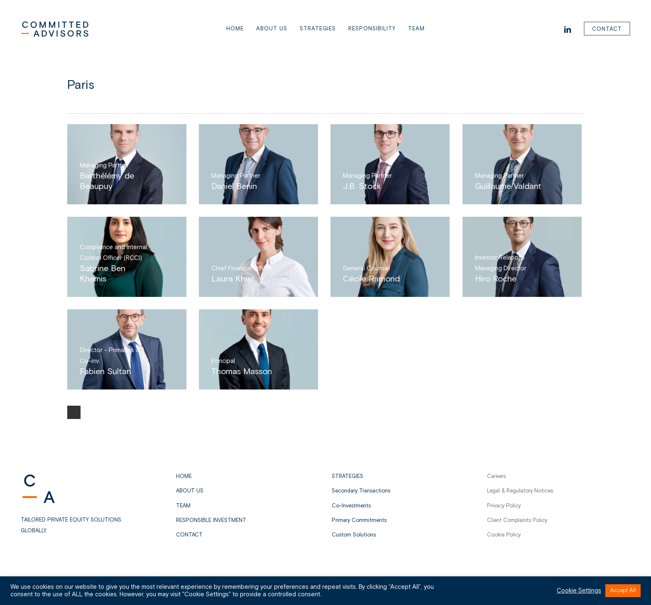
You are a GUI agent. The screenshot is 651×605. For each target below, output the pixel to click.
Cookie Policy (504, 535)
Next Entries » (74, 412)
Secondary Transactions (361, 491)
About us (189, 491)
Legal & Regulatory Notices (520, 491)
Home (184, 476)
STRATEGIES (347, 476)
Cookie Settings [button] (579, 591)
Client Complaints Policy (517, 520)
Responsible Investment (211, 520)
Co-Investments (351, 506)
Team (183, 506)
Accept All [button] (623, 590)
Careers (496, 476)
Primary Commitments (359, 520)
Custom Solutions (354, 535)
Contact (189, 535)
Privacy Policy (504, 506)
